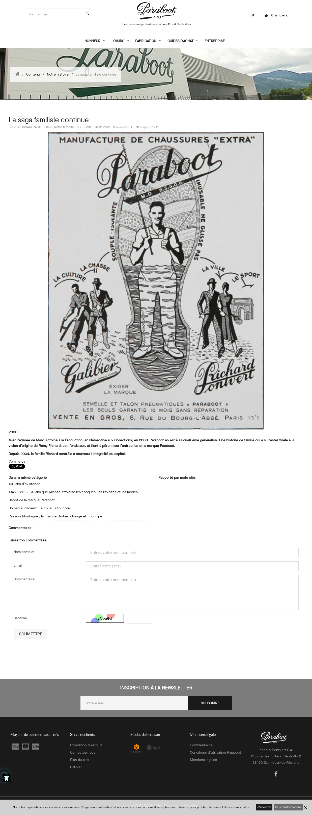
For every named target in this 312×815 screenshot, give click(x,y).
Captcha (20, 618)
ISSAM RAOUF (32, 127)
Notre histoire (64, 127)
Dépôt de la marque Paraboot (32, 500)
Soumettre (30, 634)
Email (18, 565)
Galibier (76, 767)
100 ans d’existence (24, 484)
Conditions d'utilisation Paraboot (215, 752)
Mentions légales (203, 759)
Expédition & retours (86, 745)
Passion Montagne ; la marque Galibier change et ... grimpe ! (56, 516)
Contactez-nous (82, 752)
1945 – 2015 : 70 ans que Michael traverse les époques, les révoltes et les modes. (74, 492)
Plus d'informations (288, 807)
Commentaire (24, 579)
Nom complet (24, 551)
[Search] (55, 14)
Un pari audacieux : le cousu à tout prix (40, 508)
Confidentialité (201, 745)
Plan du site (79, 759)
